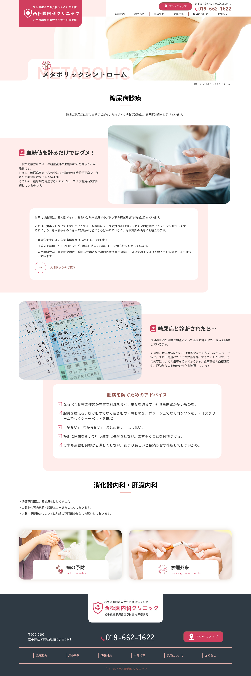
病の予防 (139, 14)
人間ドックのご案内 (63, 267)
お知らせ (223, 14)
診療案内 (120, 14)
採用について (200, 14)
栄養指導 (178, 14)
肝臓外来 (159, 14)
